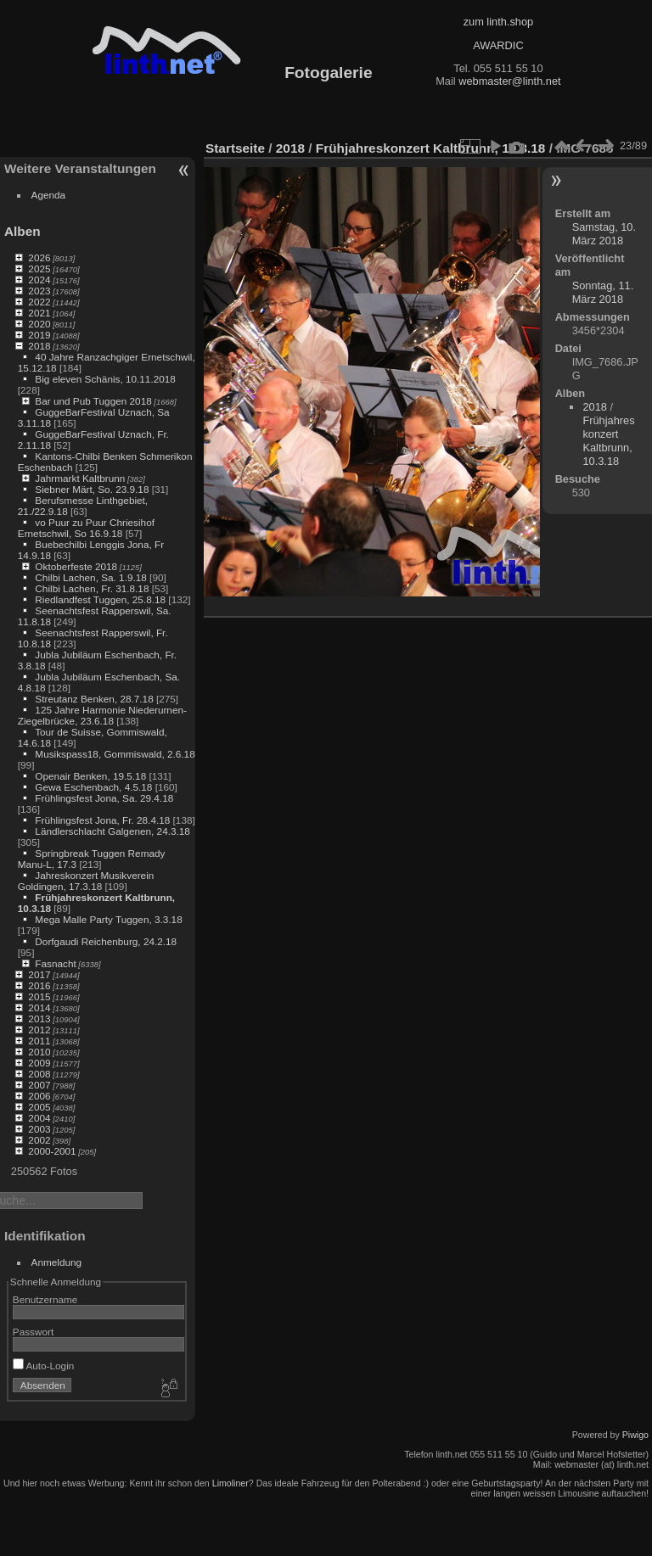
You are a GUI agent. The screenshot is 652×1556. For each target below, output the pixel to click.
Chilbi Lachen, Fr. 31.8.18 (92, 588)
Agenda (48, 194)
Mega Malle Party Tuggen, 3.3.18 (108, 919)
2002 (39, 1139)
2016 (39, 985)
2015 (39, 996)
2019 (39, 334)
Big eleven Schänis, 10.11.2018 (105, 378)
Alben (22, 231)
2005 (39, 1106)
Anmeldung (56, 1262)
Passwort (33, 1331)
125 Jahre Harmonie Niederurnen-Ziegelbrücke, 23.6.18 (102, 715)
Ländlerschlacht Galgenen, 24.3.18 (112, 831)
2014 (39, 1007)
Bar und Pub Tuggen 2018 (93, 400)
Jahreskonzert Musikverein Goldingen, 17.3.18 (86, 881)
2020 (39, 323)
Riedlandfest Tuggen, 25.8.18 (100, 599)
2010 (39, 1051)
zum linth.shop (499, 21)
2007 (39, 1084)
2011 (39, 1040)
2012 (39, 1029)
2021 (39, 312)
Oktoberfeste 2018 (76, 566)
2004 (39, 1117)
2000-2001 (52, 1150)
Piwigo (635, 1435)
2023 (39, 290)
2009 (39, 1062)
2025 (39, 268)
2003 (39, 1128)
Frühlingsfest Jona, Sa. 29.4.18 (104, 797)
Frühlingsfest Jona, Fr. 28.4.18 (102, 820)
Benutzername (45, 1299)
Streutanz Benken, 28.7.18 (94, 698)
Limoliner (230, 1483)
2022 (39, 301)
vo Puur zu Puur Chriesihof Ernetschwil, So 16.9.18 (86, 528)
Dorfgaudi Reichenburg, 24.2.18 (106, 941)
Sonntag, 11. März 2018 (603, 292)
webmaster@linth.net (509, 81)
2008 (39, 1073)
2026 (39, 257)
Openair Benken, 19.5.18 (90, 775)
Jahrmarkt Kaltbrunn (80, 478)
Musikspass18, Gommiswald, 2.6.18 (114, 753)
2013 (39, 1018)
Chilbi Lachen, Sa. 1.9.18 (90, 577)
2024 (39, 279)
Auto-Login (44, 1365)
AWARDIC (498, 45)
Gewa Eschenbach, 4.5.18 (93, 786)
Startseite (235, 148)
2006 (39, 1095)
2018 (39, 345)
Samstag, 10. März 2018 (604, 234)
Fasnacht (55, 963)
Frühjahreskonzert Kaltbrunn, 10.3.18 (431, 148)
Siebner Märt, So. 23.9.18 (92, 489)
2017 (39, 974)
